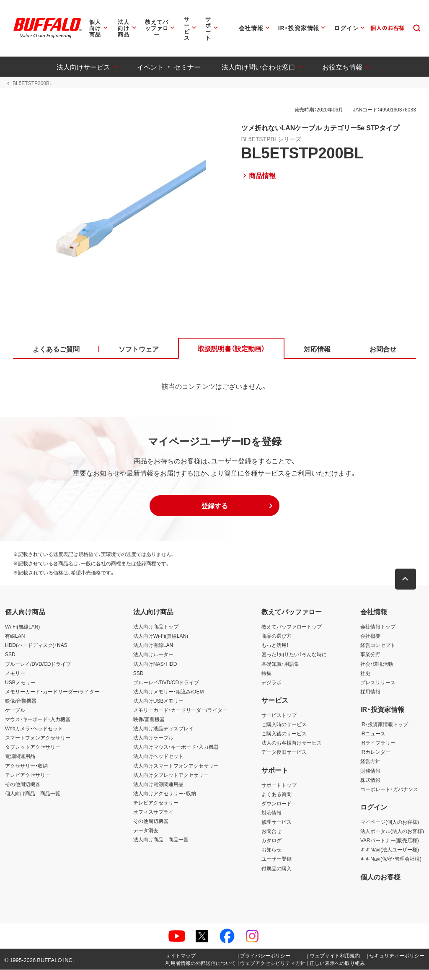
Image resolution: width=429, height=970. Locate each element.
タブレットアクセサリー (32, 747)
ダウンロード (276, 803)
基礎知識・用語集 (280, 664)
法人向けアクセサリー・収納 (164, 793)
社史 (365, 673)
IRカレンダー (375, 752)
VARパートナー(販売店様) (389, 840)
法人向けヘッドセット (158, 756)
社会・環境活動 (376, 664)
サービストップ (279, 715)
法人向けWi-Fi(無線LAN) (160, 636)
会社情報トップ (377, 627)
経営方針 (370, 762)
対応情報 (271, 813)
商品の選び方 (276, 636)
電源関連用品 (20, 756)
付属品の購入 (276, 868)
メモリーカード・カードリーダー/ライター (52, 692)
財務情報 (370, 771)
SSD (10, 655)
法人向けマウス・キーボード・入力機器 (176, 747)
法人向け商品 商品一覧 (161, 839)
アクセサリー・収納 (26, 766)
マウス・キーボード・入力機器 (37, 719)
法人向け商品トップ (155, 627)
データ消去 (145, 830)
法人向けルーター (153, 655)
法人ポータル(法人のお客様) (392, 831)
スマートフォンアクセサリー (37, 738)
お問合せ (271, 831)
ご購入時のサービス (284, 724)
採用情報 (370, 692)
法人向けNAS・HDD (155, 664)
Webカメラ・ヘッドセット (34, 728)
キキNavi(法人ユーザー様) (389, 850)
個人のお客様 (380, 877)
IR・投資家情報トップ (384, 724)
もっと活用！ (275, 645)
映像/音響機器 (20, 701)
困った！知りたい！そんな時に (294, 655)
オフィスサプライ (153, 812)
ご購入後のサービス (284, 733)
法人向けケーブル (153, 738)
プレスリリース (377, 682)
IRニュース (372, 733)
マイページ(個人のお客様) (389, 822)
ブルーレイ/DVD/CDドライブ (38, 664)
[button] (214, 506)
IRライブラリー (377, 743)
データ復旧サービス (284, 752)
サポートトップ (279, 785)
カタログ (271, 840)
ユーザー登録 (276, 859)
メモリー (15, 673)
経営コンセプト (377, 645)
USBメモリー (20, 682)
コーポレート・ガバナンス (389, 789)
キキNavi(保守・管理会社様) (390, 859)
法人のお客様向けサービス (291, 743)
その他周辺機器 (22, 784)
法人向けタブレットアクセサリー (171, 775)
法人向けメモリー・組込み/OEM (168, 692)
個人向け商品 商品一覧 (32, 793)
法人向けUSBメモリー (158, 701)
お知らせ (271, 850)
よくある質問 (276, 794)
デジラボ (271, 682)
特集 (266, 673)
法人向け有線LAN (153, 645)
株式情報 (370, 780)
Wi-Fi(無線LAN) (22, 627)
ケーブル (15, 710)
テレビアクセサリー (27, 775)
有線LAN (15, 636)
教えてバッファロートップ (291, 627)
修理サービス (276, 822)
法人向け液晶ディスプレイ (163, 728)
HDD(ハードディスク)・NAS (36, 645)
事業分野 (370, 655)
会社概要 (370, 636)
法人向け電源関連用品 (158, 784)
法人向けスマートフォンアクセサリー (176, 766)
